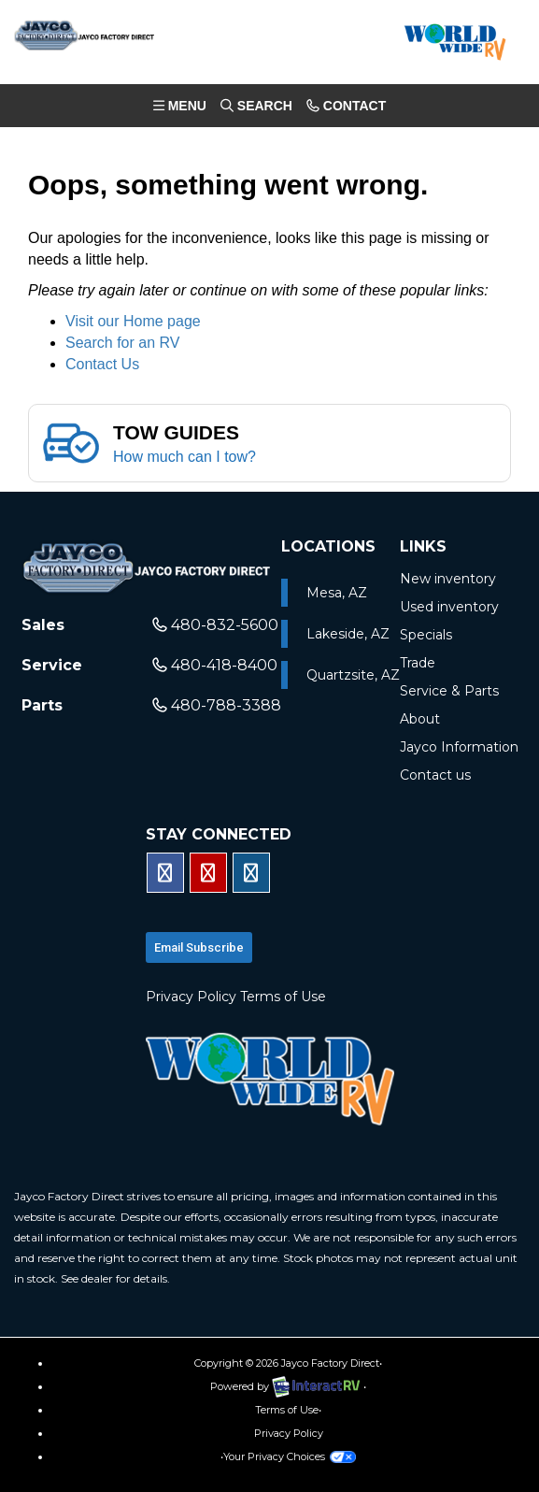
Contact (345, 108)
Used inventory (449, 606)
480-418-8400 (214, 665)
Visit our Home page (133, 321)
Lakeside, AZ (348, 633)
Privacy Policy (191, 996)
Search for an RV (122, 343)
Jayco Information (459, 747)
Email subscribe (199, 947)
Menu (183, 108)
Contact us (435, 775)
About (420, 718)
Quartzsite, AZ (353, 675)
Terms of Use (283, 996)
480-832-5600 (215, 625)
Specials (426, 634)
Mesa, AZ (336, 592)
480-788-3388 (216, 705)
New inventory (448, 578)
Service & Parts (449, 690)
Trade (417, 662)
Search (256, 108)
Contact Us (102, 364)
